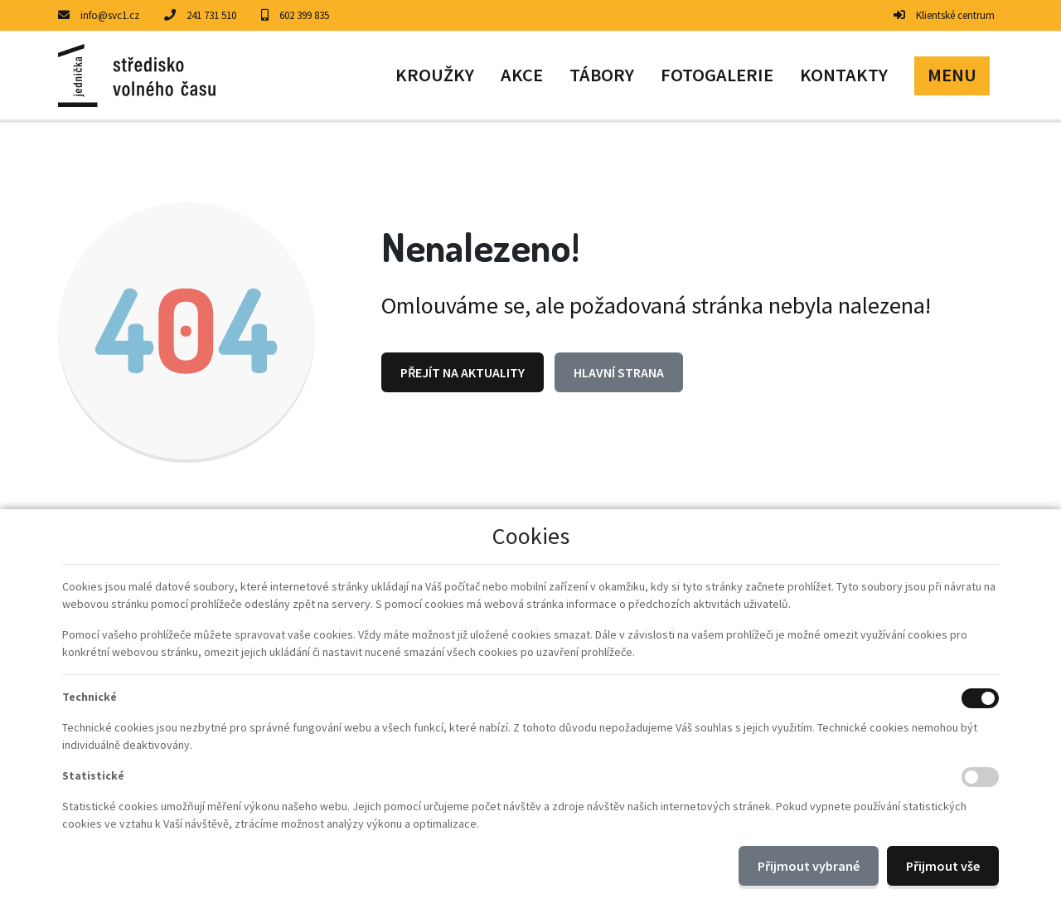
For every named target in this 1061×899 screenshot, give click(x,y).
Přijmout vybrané (809, 866)
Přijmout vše (943, 866)
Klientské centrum (955, 15)
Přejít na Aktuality (462, 372)
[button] (952, 75)
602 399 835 (304, 15)
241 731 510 (211, 15)
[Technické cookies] (980, 698)
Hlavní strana (619, 372)
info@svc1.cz (109, 15)
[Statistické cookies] (980, 777)
